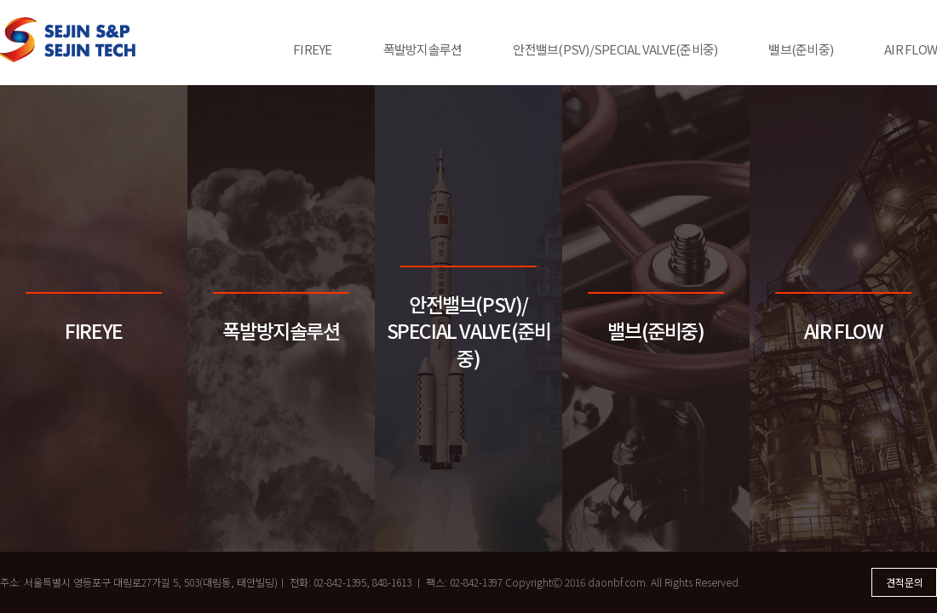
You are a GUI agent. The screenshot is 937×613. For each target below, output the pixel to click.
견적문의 (904, 582)
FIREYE (312, 49)
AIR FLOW (910, 49)
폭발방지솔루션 (423, 49)
